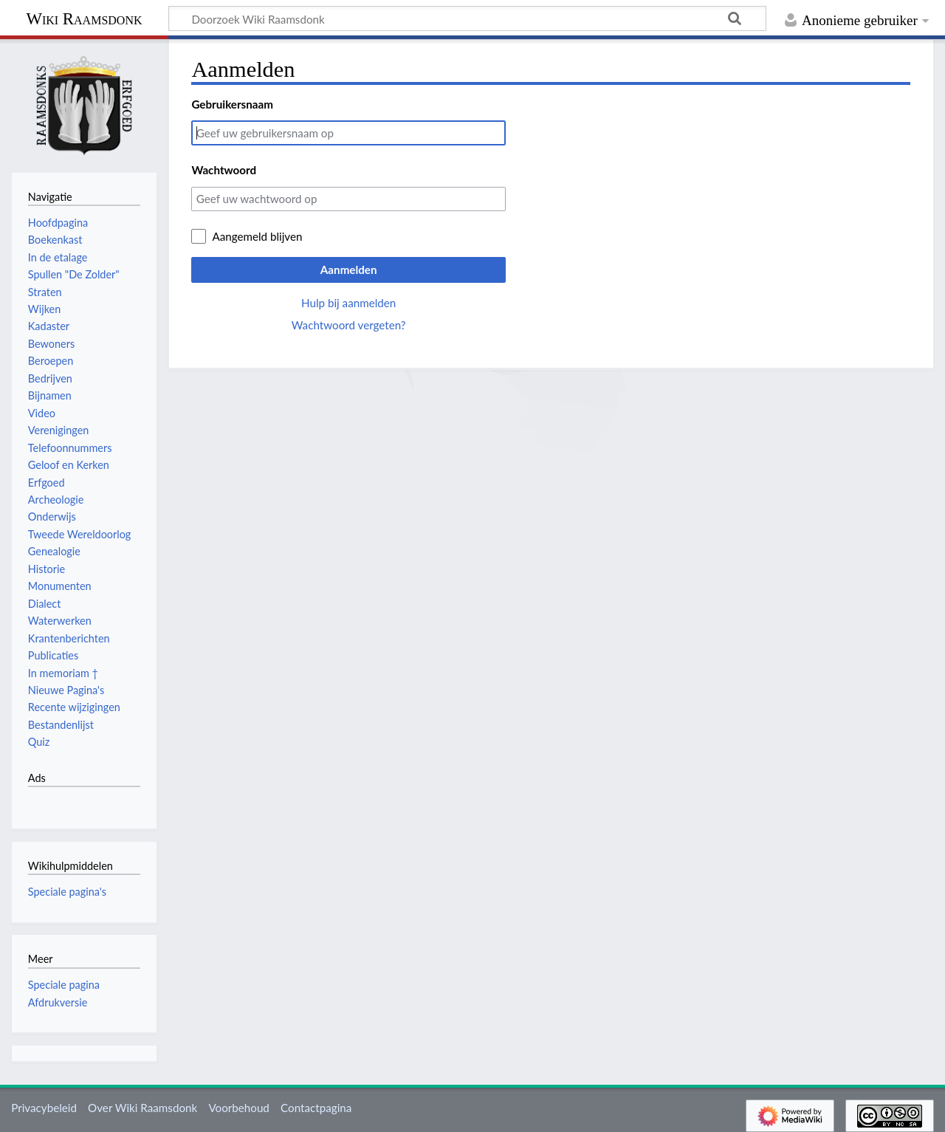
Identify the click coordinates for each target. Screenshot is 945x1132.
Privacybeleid (44, 1107)
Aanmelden (348, 269)
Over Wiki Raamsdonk (142, 1107)
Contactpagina (316, 1107)
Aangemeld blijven (257, 236)
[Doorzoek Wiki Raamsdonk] (467, 18)
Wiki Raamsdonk (84, 19)
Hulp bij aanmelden (348, 302)
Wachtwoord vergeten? (349, 325)
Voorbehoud (238, 1107)
